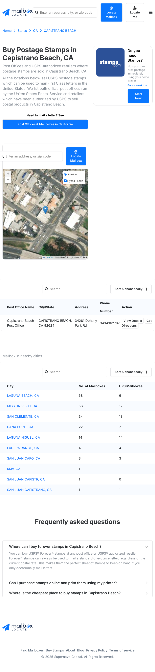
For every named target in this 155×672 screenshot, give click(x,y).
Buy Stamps (55, 650)
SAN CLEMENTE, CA (23, 416)
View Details (133, 321)
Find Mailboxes (32, 650)
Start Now (138, 96)
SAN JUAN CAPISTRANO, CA (29, 490)
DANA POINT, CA (20, 427)
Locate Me (135, 12)
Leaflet (48, 257)
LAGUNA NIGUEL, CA (23, 437)
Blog (80, 650)
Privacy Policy (96, 650)
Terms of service (121, 650)
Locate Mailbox (111, 12)
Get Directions (137, 323)
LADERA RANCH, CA (23, 448)
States (22, 31)
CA (35, 31)
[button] (45, 210)
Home (7, 31)
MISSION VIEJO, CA (22, 406)
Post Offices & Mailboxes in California (45, 124)
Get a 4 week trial (137, 85)
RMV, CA (13, 469)
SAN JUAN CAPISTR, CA (26, 479)
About (70, 650)
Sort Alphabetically (131, 289)
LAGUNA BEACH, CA (23, 395)
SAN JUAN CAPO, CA (23, 458)
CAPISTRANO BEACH (60, 31)
